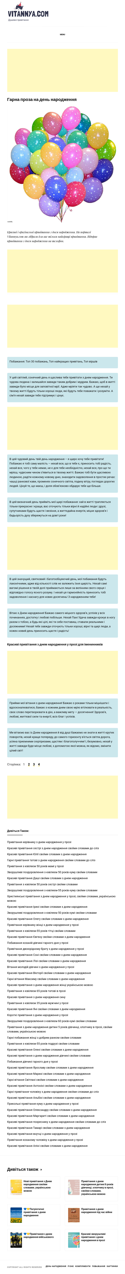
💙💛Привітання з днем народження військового (39, 1235)
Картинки (112, 1266)
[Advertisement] (62, 70)
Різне (71, 1266)
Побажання (98, 1266)
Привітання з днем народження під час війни (96, 1210)
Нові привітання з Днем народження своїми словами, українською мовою (38, 1186)
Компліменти (83, 1266)
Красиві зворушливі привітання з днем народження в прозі (93, 1237)
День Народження (56, 1266)
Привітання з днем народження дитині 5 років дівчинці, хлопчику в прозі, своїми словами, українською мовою (97, 1187)
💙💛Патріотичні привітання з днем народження (35, 1212)
